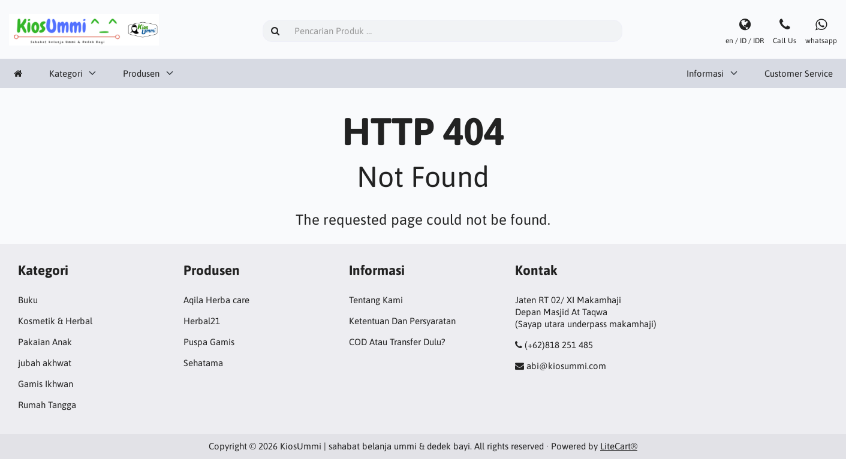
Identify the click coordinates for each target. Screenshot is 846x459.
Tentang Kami (376, 300)
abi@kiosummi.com (566, 366)
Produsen (141, 73)
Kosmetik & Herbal (55, 321)
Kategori (66, 73)
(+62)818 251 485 (559, 345)
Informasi (705, 73)
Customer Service (798, 73)
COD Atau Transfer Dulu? (397, 342)
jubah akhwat (44, 363)
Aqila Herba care (216, 300)
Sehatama (203, 363)
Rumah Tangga (47, 405)
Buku (28, 300)
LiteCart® (618, 446)
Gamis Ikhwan (45, 384)
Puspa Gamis (208, 342)
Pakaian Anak (45, 342)
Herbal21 (201, 321)
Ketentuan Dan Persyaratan (402, 321)
